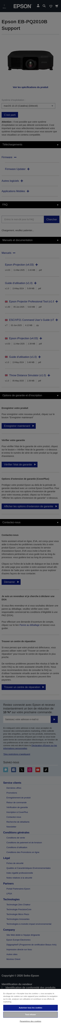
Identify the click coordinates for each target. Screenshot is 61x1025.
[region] (30, 1007)
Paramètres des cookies (30, 1021)
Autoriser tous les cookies (30, 1008)
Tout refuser (30, 1014)
